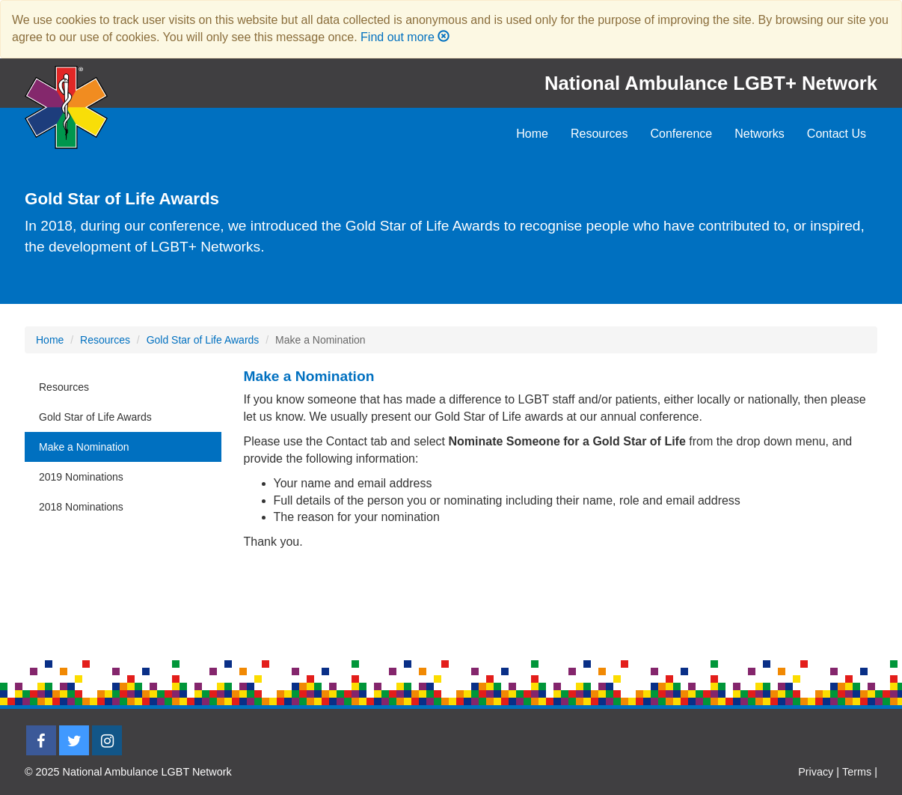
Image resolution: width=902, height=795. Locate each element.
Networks (759, 133)
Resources (599, 133)
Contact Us (836, 133)
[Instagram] (107, 740)
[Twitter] (74, 740)
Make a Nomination (84, 447)
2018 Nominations (81, 507)
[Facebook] (41, 740)
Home (532, 133)
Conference (681, 133)
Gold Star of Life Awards (203, 340)
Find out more (398, 37)
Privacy (815, 772)
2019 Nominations (81, 477)
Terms (856, 772)
